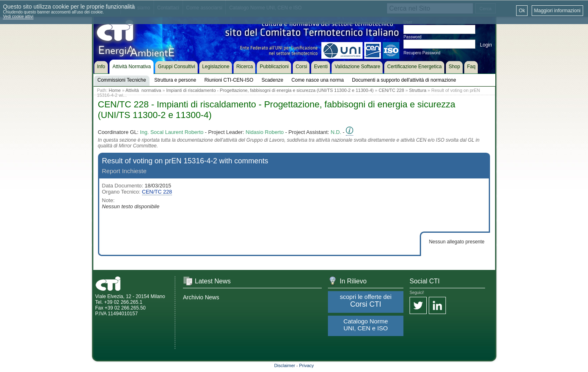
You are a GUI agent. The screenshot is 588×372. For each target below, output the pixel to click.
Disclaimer (284, 365)
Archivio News (201, 297)
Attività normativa (143, 90)
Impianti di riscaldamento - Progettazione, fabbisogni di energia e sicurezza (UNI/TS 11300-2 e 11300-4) (270, 90)
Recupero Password (421, 53)
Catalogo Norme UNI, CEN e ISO (365, 325)
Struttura (417, 90)
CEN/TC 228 (391, 90)
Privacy (306, 365)
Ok (522, 10)
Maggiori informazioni (557, 10)
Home (114, 90)
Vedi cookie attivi (18, 16)
